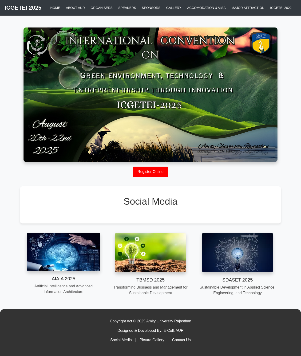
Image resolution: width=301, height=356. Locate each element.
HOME (55, 8)
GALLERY (173, 8)
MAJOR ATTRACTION (248, 8)
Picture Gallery (152, 340)
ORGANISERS (101, 8)
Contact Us (181, 340)
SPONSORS (151, 8)
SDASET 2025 (237, 279)
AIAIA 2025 (63, 278)
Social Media (121, 340)
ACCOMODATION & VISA (206, 8)
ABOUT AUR (75, 8)
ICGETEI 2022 (281, 8)
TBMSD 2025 (150, 279)
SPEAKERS (127, 8)
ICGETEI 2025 (23, 7)
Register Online (150, 172)
